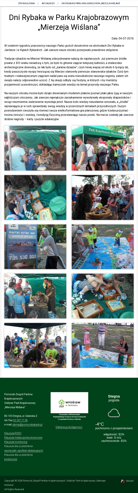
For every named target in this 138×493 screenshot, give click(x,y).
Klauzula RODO (12, 433)
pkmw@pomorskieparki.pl (27, 424)
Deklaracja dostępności (69, 427)
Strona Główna (26, 3)
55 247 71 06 (20, 420)
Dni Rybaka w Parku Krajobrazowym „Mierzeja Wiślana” (91, 3)
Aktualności (48, 3)
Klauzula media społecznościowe (23, 437)
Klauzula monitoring (15, 441)
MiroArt (127, 480)
